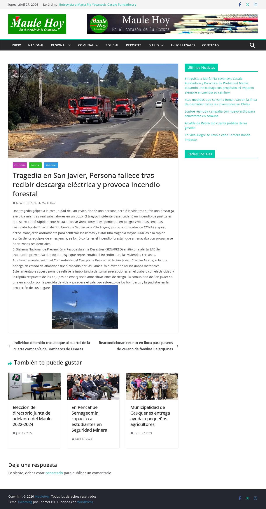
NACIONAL (36, 45)
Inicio (16, 45)
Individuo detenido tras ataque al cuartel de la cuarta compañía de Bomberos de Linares (49, 345)
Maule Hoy (48, 203)
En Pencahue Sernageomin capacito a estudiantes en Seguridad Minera (89, 418)
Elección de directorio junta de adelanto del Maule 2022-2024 (32, 415)
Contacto (210, 45)
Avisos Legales (183, 45)
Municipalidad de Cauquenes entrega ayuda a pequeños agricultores (150, 415)
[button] (68, 45)
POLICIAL (112, 45)
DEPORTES (134, 45)
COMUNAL (86, 45)
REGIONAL (58, 45)
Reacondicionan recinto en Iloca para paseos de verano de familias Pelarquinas (138, 345)
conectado (54, 473)
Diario (154, 45)
